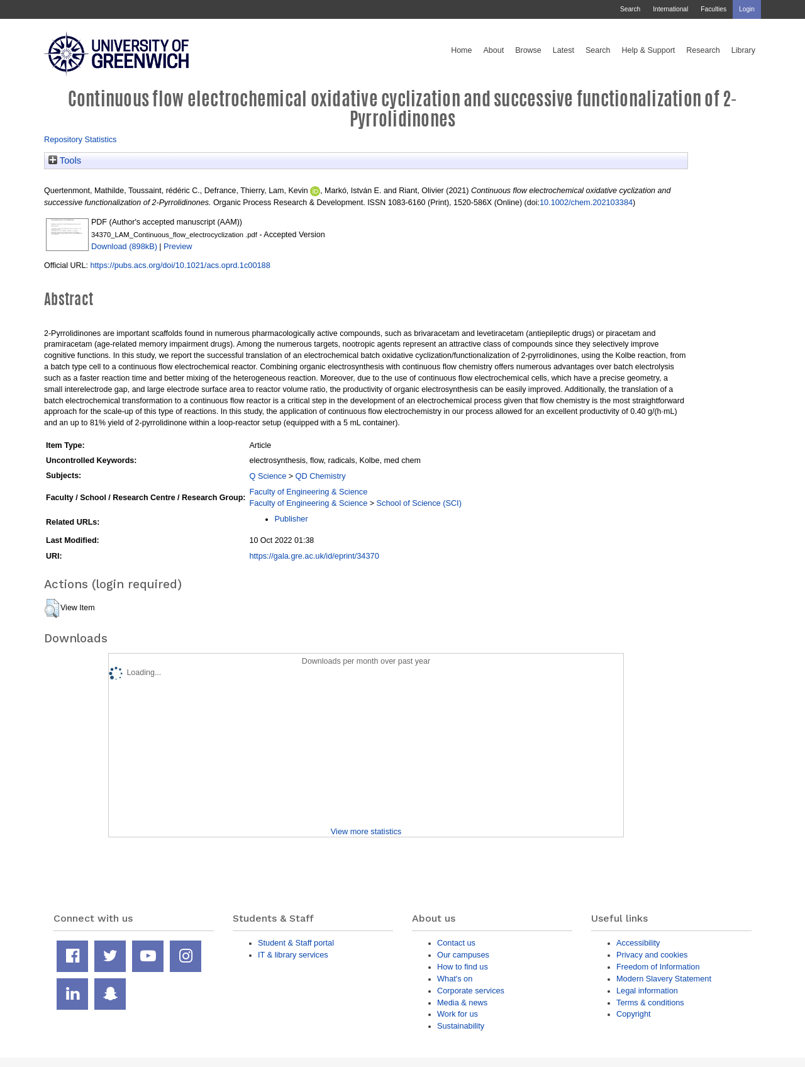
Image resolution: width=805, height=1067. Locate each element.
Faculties (713, 9)
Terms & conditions (650, 1002)
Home (461, 50)
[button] (52, 608)
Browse (528, 50)
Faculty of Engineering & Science (308, 491)
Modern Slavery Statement (663, 978)
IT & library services (293, 954)
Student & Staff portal (296, 942)
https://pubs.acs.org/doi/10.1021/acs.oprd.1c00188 (180, 265)
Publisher (291, 518)
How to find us (462, 966)
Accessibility (638, 942)
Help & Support (648, 50)
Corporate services (470, 990)
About (493, 50)
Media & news (462, 1002)
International (670, 9)
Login (747, 9)
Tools (64, 160)
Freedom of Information (658, 966)
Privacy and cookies (651, 954)
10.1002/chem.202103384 (586, 202)
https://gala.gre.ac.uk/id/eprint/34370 (314, 556)
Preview (178, 246)
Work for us (457, 1014)
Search (630, 9)
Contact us (456, 942)
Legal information (647, 990)
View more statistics (366, 831)
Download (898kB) (124, 246)
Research (703, 50)
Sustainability (460, 1026)
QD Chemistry (321, 476)
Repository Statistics (80, 139)
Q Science (267, 476)
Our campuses (463, 954)
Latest (563, 50)
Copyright (633, 1014)
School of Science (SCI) (419, 503)
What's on (454, 978)
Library (743, 50)
